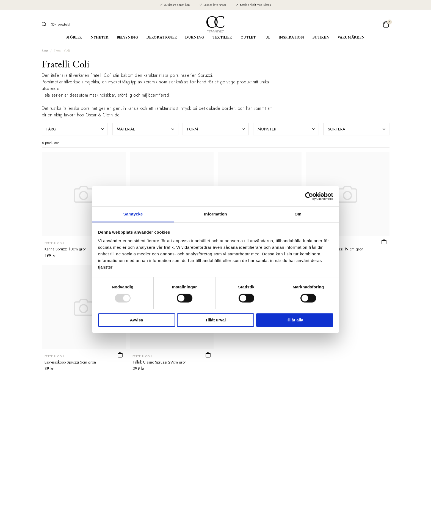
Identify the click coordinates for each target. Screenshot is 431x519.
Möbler (74, 37)
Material (146, 129)
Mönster (287, 129)
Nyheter (99, 37)
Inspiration (291, 37)
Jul (267, 37)
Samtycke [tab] (133, 214)
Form (216, 129)
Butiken (321, 37)
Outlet (248, 37)
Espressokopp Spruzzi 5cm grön (70, 362)
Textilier (222, 37)
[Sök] (46, 24)
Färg (75, 129)
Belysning (127, 37)
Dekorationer (162, 37)
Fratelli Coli (62, 51)
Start (45, 51)
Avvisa (136, 320)
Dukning (194, 37)
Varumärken (351, 37)
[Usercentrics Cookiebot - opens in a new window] (309, 196)
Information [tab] (215, 214)
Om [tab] (297, 214)
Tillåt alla (294, 320)
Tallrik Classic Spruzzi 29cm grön (159, 362)
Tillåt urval (215, 320)
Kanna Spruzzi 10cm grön (66, 249)
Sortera (357, 129)
